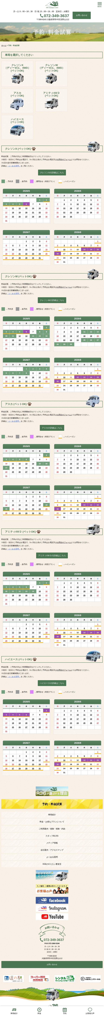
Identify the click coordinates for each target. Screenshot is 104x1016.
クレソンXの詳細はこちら (52, 172)
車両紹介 (52, 815)
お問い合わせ (81, 15)
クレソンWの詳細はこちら (52, 300)
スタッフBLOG (52, 836)
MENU (100, 6)
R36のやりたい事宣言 (52, 864)
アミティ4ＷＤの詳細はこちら (52, 555)
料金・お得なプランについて (52, 822)
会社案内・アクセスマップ (52, 850)
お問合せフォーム (64, 159)
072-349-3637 (56, 15)
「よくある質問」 (14, 166)
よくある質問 (52, 857)
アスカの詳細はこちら (52, 428)
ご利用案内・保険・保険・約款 (52, 829)
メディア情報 (52, 843)
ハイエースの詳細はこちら (52, 683)
